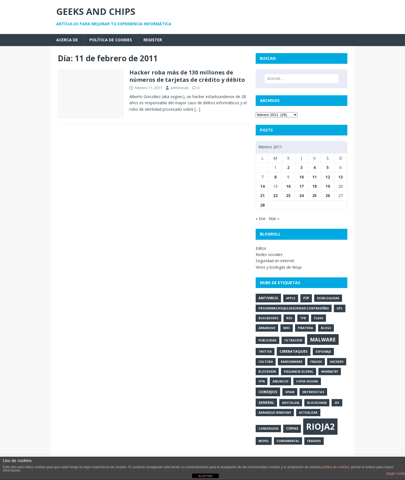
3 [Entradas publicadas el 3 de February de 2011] (301, 167)
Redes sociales (269, 254)
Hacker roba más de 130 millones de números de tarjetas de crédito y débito (187, 76)
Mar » (274, 218)
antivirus (268, 297)
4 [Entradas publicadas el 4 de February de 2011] (314, 167)
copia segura (307, 381)
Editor (261, 248)
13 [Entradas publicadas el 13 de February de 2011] (340, 177)
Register (152, 39)
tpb (303, 318)
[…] (197, 109)
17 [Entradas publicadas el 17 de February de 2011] (301, 186)
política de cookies (335, 467)
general (266, 402)
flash (318, 318)
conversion (268, 429)
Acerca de (67, 39)
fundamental (288, 441)
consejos (267, 391)
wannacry (329, 371)
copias (292, 428)
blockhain (267, 371)
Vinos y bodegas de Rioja (279, 267)
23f (336, 403)
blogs (326, 328)
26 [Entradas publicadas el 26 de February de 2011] (327, 195)
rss (289, 318)
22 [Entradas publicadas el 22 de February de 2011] (275, 195)
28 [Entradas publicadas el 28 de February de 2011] (262, 205)
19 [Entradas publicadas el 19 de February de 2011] (327, 186)
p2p (306, 298)
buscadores (268, 318)
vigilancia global (298, 371)
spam (289, 392)
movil (263, 441)
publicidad (267, 340)
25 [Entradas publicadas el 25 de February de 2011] (314, 195)
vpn (261, 381)
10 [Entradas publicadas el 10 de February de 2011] (301, 177)
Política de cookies (110, 39)
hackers (336, 362)
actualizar (308, 413)
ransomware (291, 362)
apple (290, 298)
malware (323, 339)
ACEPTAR (205, 476)
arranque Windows (274, 413)
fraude (316, 362)
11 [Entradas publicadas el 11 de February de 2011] (314, 177)
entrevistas (313, 392)
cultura (265, 362)
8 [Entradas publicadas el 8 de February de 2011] (275, 177)
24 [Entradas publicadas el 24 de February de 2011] (301, 195)
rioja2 (320, 426)
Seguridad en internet (275, 260)
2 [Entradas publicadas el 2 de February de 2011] (288, 167)
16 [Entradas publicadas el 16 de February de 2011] (288, 186)
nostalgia (290, 403)
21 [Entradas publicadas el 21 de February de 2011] (262, 195)
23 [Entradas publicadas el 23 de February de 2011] (288, 195)
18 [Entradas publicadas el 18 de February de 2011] (314, 186)
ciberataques (294, 351)
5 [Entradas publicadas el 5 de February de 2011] (328, 167)
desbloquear (328, 298)
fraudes (314, 441)
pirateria (305, 328)
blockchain (317, 403)
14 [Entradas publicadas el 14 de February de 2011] (262, 186)
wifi (286, 328)
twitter (265, 352)
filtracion (293, 340)
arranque (266, 328)
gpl (340, 308)
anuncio (280, 381)
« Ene (261, 218)
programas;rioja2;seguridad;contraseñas (293, 308)
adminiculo (179, 87)
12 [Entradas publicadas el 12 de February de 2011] (327, 177)
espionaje (323, 352)
